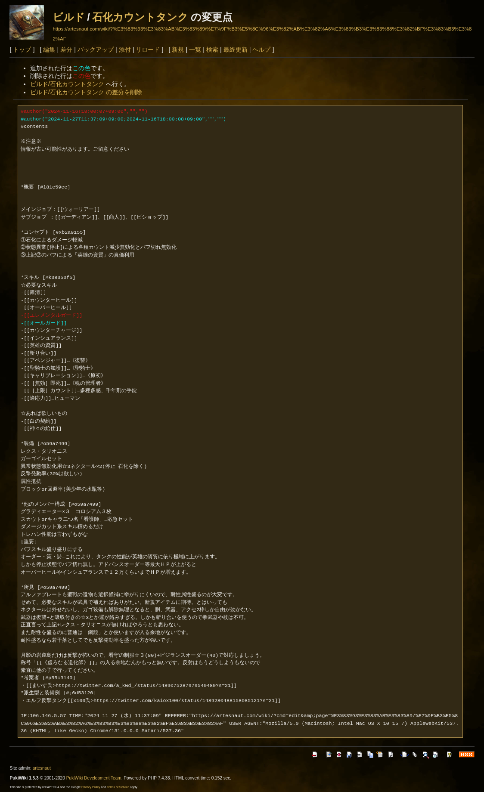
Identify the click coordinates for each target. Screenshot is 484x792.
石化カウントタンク (140, 17)
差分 (66, 49)
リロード (148, 49)
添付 (125, 49)
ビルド (69, 17)
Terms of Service (118, 787)
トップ (22, 49)
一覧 (195, 49)
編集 (49, 49)
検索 (212, 49)
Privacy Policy (90, 787)
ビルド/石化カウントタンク (67, 83)
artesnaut (42, 768)
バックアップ (96, 49)
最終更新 (235, 49)
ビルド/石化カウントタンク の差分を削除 (86, 92)
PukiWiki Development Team (93, 778)
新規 (178, 49)
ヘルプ (261, 49)
